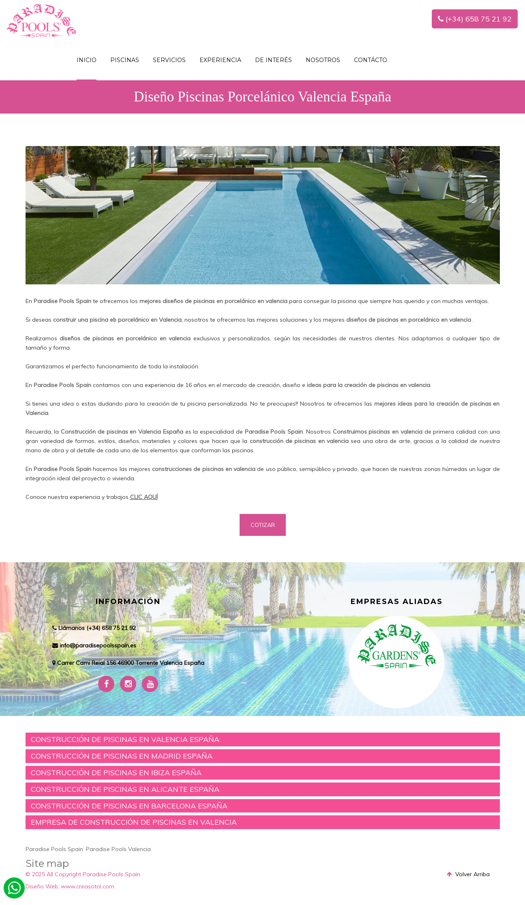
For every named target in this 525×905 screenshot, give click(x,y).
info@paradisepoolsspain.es (98, 645)
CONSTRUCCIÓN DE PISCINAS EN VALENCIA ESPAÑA (125, 739)
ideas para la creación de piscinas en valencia (368, 385)
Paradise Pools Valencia (118, 849)
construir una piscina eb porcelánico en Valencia (117, 319)
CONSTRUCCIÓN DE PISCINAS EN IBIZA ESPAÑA (116, 772)
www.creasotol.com (87, 886)
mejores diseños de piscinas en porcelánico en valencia (213, 301)
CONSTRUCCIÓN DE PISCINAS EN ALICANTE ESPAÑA (125, 789)
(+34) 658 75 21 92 (475, 19)
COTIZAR (263, 525)
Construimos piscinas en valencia (377, 431)
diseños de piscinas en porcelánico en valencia (408, 319)
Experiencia (220, 60)
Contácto (370, 60)
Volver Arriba (468, 874)
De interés (273, 60)
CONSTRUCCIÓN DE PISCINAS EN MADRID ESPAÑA (121, 756)
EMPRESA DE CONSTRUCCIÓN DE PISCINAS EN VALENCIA (134, 822)
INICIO (86, 60)
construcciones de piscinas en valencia (203, 469)
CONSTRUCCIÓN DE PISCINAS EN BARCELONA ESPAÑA (129, 805)
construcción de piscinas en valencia (299, 441)
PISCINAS (124, 60)
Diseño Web (42, 886)
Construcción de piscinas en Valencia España (122, 431)
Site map (47, 863)
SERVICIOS (169, 60)
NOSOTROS (323, 60)
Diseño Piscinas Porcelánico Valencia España (262, 97)
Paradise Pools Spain (62, 301)
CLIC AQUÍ (144, 497)
